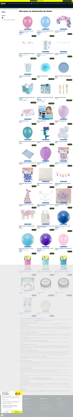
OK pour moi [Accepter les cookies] (17, 411)
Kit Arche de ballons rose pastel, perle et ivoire (27, 226)
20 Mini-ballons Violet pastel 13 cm (61, 162)
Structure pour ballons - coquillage (61, 204)
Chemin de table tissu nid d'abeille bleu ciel (27, 162)
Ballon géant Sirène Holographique (44, 141)
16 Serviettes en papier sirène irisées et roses (44, 184)
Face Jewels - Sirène (23, 292)
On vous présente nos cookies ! (7, 407)
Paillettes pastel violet (59, 292)
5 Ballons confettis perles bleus (61, 141)
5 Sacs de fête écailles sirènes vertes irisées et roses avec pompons (45, 226)
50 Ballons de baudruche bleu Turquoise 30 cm (27, 142)
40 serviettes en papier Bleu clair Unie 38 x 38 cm (45, 98)
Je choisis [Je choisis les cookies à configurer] (6, 411)
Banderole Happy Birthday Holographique (27, 53)
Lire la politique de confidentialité (6, 403)
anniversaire (50, 362)
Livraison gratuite (33, 0)
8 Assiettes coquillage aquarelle (43, 312)
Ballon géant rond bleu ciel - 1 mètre (26, 248)
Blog (25, 406)
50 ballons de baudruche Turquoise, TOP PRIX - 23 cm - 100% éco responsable (63, 271)
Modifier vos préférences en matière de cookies (48, 410)
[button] (2, 415)
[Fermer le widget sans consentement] (6, 391)
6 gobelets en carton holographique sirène (45, 53)
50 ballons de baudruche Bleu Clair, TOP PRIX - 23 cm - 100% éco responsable (45, 271)
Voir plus (52, 58)
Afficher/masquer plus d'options (9, 19)
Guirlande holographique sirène (61, 53)
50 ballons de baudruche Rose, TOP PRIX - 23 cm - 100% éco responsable (27, 271)
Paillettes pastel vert (41, 292)
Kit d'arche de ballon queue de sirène (26, 204)
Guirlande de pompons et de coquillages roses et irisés (63, 184)
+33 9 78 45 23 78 (67, 0)
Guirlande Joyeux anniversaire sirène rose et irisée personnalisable (45, 205)
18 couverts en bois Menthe (60, 97)
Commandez (33, 58)
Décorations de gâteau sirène (25, 312)
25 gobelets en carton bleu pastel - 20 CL (27, 97)
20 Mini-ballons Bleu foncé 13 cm (25, 183)
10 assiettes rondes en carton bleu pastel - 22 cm (63, 76)
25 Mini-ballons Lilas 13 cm (42, 162)
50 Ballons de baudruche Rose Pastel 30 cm (63, 248)
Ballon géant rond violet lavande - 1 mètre (45, 248)
